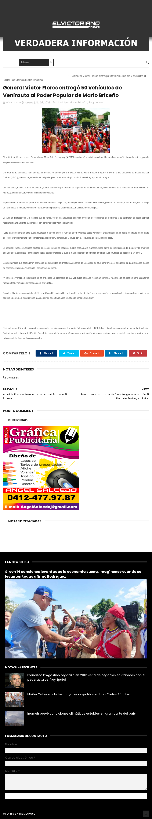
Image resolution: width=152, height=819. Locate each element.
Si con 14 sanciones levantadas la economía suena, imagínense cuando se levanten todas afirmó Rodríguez (73, 574)
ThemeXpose (27, 813)
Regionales (59, 76)
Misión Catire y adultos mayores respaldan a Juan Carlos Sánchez (79, 694)
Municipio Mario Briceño (31, 76)
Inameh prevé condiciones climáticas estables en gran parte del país (81, 713)
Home (7, 62)
